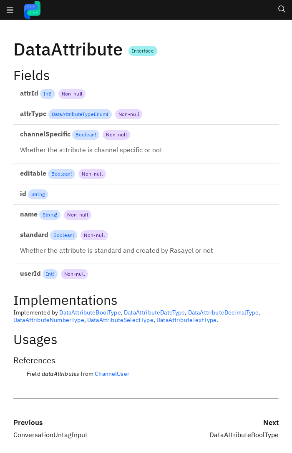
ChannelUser (112, 374)
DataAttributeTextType (186, 320)
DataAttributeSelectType (120, 320)
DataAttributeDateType (154, 312)
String (38, 194)
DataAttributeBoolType (90, 312)
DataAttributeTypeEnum (79, 114)
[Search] (282, 10)
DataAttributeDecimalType (223, 312)
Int (46, 94)
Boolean (85, 134)
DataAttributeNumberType (48, 320)
